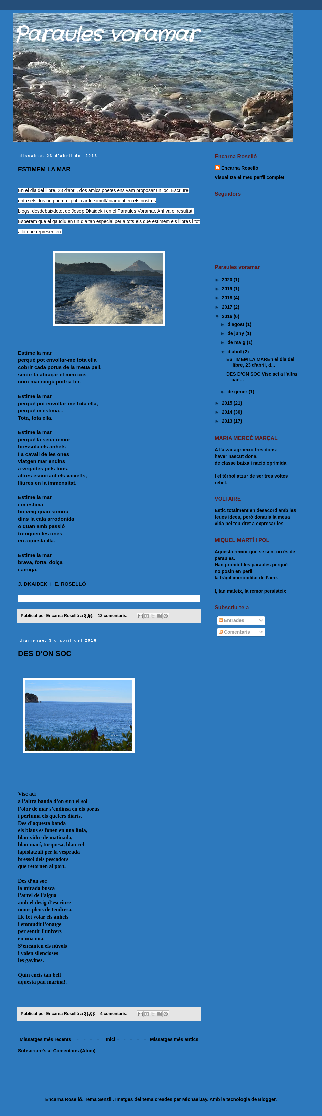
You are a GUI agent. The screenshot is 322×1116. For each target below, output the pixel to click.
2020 (228, 279)
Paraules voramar (105, 35)
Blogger (266, 1099)
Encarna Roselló (239, 168)
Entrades (231, 620)
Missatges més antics (174, 1039)
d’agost (236, 324)
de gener (237, 391)
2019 (228, 288)
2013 (228, 421)
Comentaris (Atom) (74, 1050)
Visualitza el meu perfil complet (249, 177)
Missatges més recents (45, 1039)
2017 (228, 307)
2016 (228, 316)
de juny (236, 333)
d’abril (235, 351)
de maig (237, 342)
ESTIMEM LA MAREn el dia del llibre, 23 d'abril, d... (260, 362)
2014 (228, 412)
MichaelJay (194, 1099)
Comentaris (234, 632)
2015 (228, 403)
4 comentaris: (114, 1013)
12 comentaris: (113, 615)
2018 (228, 297)
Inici (110, 1039)
